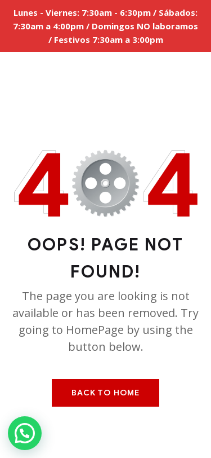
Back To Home (105, 393)
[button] (25, 433)
